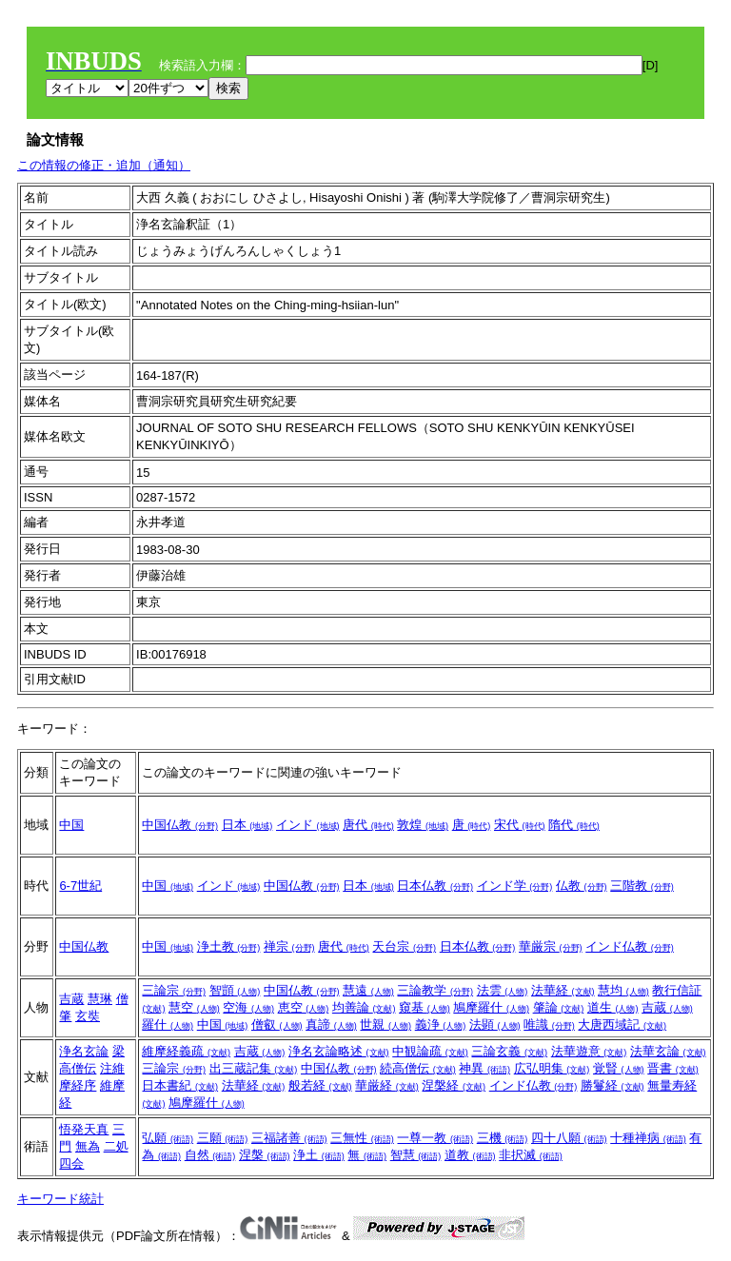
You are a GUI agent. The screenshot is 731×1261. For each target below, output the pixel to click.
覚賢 (618, 1068)
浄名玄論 (84, 1051)
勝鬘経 (612, 1085)
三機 (502, 1138)
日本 (247, 825)
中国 (71, 825)
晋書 (673, 1068)
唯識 (549, 1024)
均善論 (364, 1007)
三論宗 (174, 990)
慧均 (623, 990)
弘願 (167, 1138)
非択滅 (531, 1155)
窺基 (424, 1007)
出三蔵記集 (253, 1068)
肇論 (558, 1007)
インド (308, 825)
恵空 (303, 1007)
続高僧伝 (418, 1068)
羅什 (167, 1024)
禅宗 (289, 946)
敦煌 (422, 825)
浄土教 (229, 946)
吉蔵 (71, 999)
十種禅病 (648, 1138)
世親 (385, 1024)
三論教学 (435, 990)
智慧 (416, 1155)
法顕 (495, 1024)
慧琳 (100, 999)
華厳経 (387, 1085)
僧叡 (277, 1024)
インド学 (515, 885)
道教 (470, 1155)
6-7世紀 (80, 885)
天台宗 (404, 946)
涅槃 (264, 1155)
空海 (248, 1007)
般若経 (320, 1085)
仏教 (581, 885)
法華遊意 (589, 1051)
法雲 (502, 990)
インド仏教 (629, 946)
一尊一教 (435, 1138)
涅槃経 (453, 1085)
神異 (484, 1068)
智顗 (235, 990)
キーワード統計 (60, 1199)
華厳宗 (551, 946)
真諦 (331, 1024)
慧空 (194, 1007)
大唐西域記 (622, 1024)
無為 (87, 1146)
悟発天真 (84, 1129)
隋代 (574, 825)
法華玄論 (668, 1051)
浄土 (319, 1155)
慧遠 (368, 990)
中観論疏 (430, 1051)
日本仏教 (435, 885)
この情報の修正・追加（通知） (103, 165)
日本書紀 (180, 1085)
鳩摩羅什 (491, 1007)
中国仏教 (180, 825)
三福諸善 (289, 1138)
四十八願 (569, 1138)
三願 (222, 1138)
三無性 (362, 1138)
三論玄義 (509, 1051)
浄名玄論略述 (338, 1051)
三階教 (642, 885)
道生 (613, 1007)
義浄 (440, 1024)
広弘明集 (552, 1068)
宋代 (519, 825)
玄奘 (87, 1016)
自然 (210, 1155)
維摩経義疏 (186, 1051)
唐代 (368, 825)
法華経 (563, 990)
